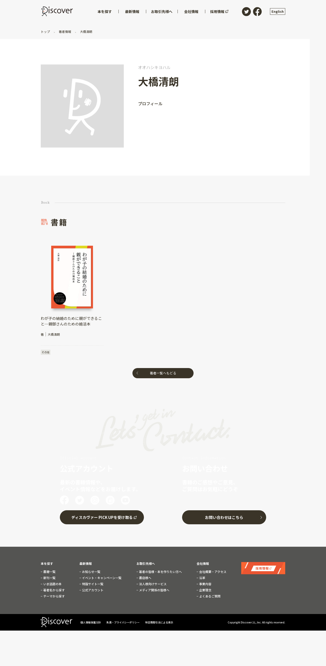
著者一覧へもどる (163, 373)
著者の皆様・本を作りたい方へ (160, 571)
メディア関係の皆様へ (153, 590)
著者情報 (65, 31)
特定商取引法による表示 (159, 622)
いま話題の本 (52, 583)
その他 (45, 352)
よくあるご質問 (209, 596)
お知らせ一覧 (90, 571)
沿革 (201, 577)
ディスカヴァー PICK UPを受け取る (102, 517)
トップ (46, 31)
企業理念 (204, 590)
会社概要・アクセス (212, 571)
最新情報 (85, 563)
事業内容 (204, 583)
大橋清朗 (85, 31)
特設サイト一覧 (92, 583)
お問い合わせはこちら (224, 517)
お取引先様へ (146, 563)
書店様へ (144, 577)
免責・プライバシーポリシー (123, 622)
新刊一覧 (49, 577)
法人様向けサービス (152, 583)
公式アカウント (92, 590)
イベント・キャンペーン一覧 (101, 577)
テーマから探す (54, 596)
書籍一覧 (49, 571)
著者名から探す (54, 590)
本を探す (47, 563)
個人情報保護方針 (90, 622)
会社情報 (203, 563)
